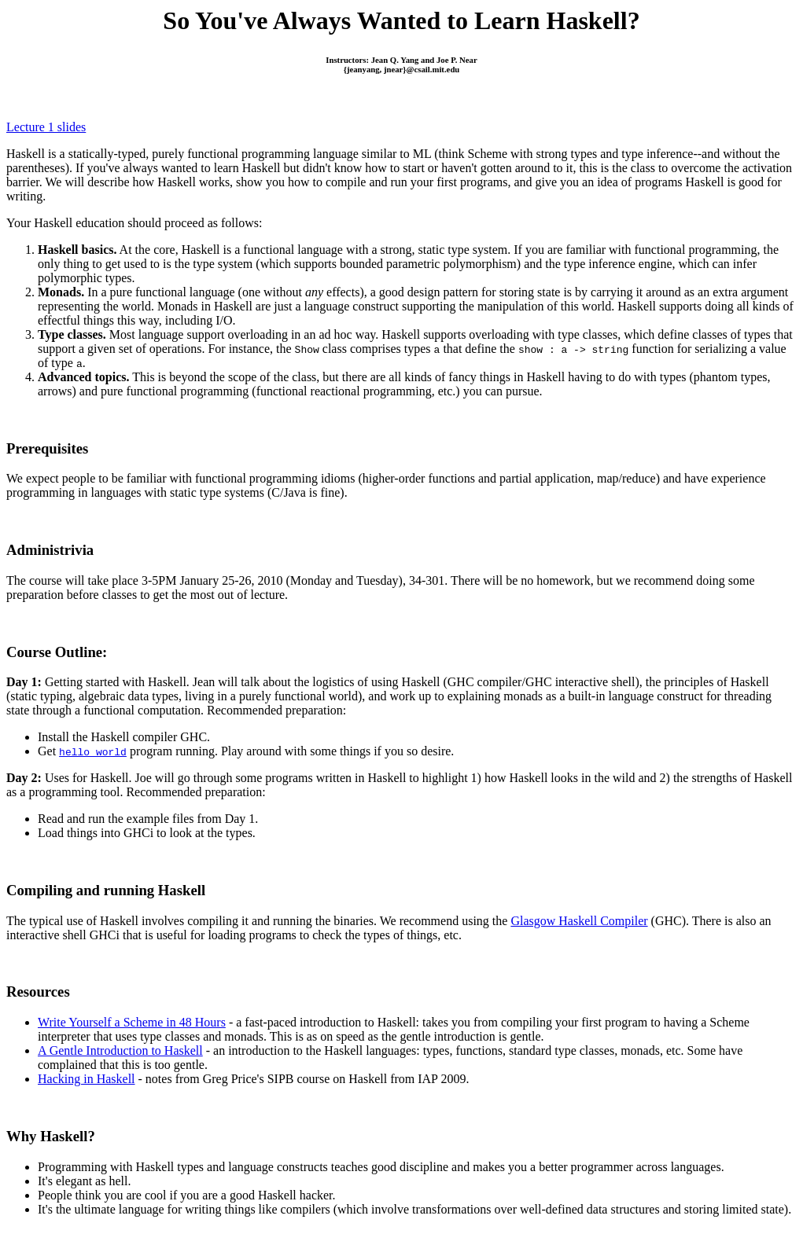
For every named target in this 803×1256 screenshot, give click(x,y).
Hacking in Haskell (86, 1078)
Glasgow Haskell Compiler (578, 920)
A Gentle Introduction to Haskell (120, 1050)
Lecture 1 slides (46, 127)
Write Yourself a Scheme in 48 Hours (132, 1022)
